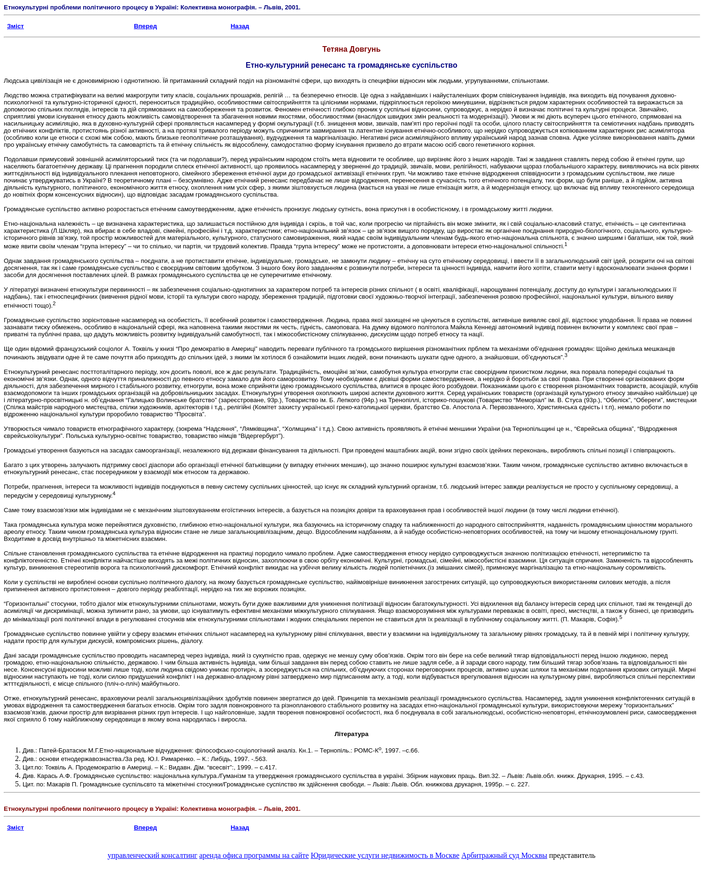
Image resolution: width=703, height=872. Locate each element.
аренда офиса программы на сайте (254, 855)
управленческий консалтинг (152, 855)
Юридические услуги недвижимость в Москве (385, 855)
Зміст (15, 26)
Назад (240, 26)
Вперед (145, 26)
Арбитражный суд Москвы (504, 855)
